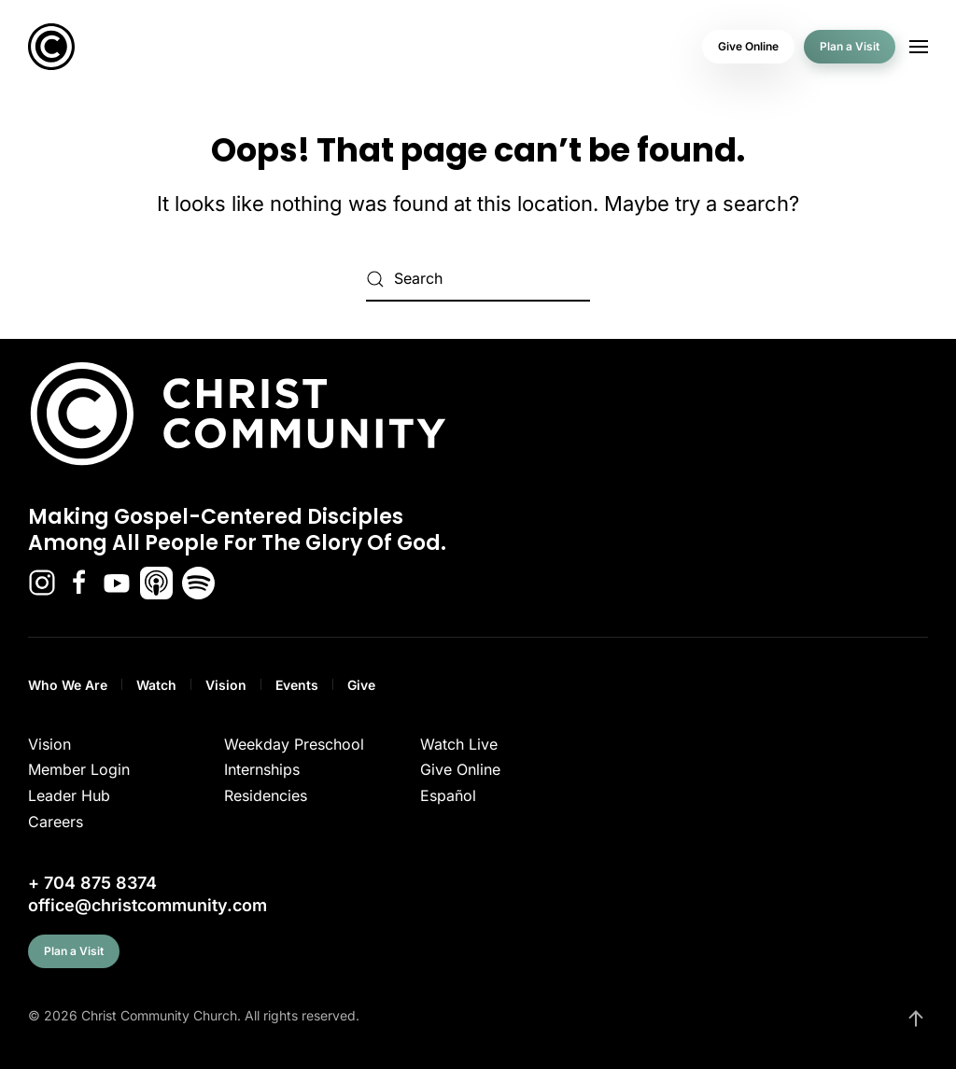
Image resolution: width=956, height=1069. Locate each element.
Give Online (748, 46)
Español (448, 795)
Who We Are (67, 685)
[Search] (478, 279)
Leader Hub (69, 795)
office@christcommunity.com (147, 905)
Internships (262, 769)
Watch (156, 685)
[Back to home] (51, 46)
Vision (225, 685)
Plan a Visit (849, 46)
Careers (55, 821)
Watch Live (459, 744)
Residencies (265, 795)
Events (296, 685)
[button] (918, 46)
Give (361, 685)
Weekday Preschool (294, 744)
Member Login (79, 769)
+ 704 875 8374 (92, 883)
